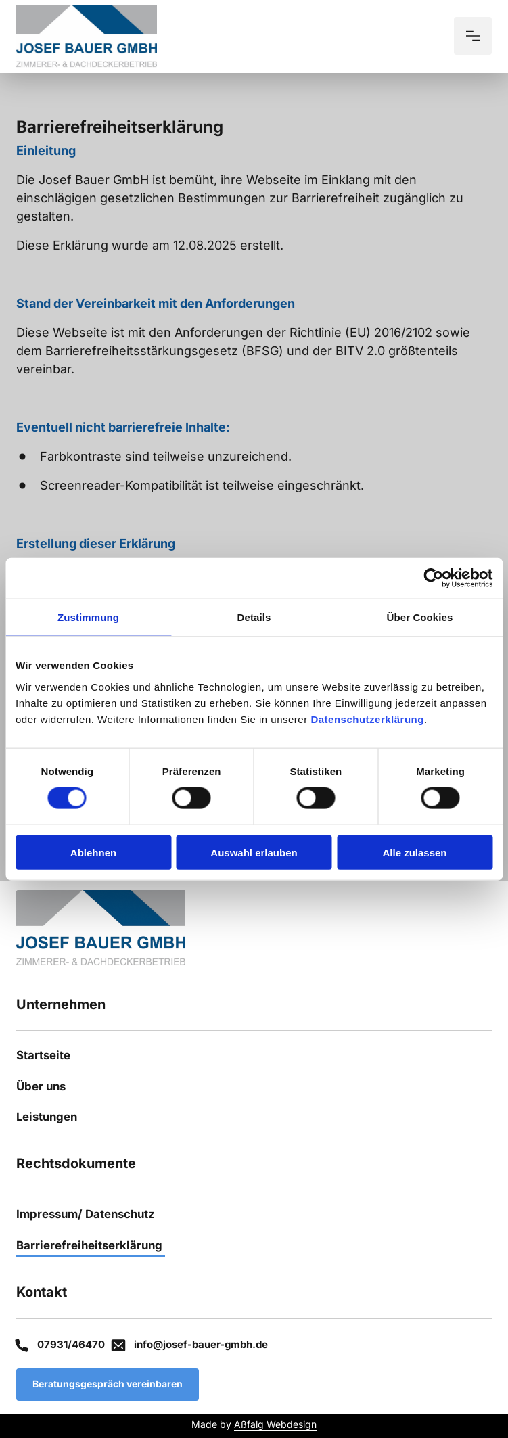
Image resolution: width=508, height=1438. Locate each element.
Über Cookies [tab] (420, 617)
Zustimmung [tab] (88, 617)
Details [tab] (254, 617)
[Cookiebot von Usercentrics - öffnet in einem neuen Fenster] (433, 578)
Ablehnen (93, 852)
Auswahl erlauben (253, 852)
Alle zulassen (414, 852)
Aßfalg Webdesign (275, 1424)
